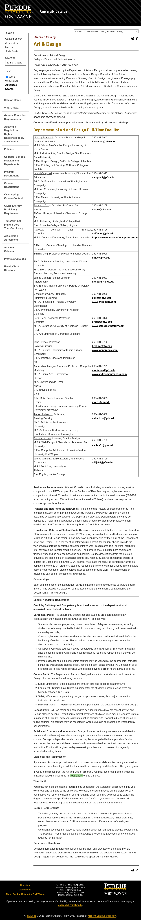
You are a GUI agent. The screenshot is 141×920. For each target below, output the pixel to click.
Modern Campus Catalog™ (102, 916)
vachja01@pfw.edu (103, 445)
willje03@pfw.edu (102, 462)
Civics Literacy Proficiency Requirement (13, 209)
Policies (8, 149)
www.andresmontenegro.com (109, 374)
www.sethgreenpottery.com (108, 326)
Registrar (25, 885)
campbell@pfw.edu (103, 177)
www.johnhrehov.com (104, 350)
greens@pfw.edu (102, 322)
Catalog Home (12, 100)
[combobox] (106, 31)
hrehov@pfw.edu (102, 346)
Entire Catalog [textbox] (12, 51)
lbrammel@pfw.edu (103, 141)
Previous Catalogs (15, 259)
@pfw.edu (109, 233)
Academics (25, 889)
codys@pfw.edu (101, 209)
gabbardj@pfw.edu (103, 281)
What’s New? (12, 107)
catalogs (31, 916)
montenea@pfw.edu (103, 370)
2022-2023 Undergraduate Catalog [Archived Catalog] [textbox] (99, 31)
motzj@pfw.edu (101, 402)
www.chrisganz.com (104, 301)
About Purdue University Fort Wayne (25, 894)
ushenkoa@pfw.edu (103, 418)
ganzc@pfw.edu (101, 298)
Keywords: (10, 58)
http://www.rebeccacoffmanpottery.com (115, 237)
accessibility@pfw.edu (70, 905)
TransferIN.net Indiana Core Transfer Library (13, 225)
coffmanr (97, 233)
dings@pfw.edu (101, 257)
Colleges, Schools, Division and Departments (15, 161)
